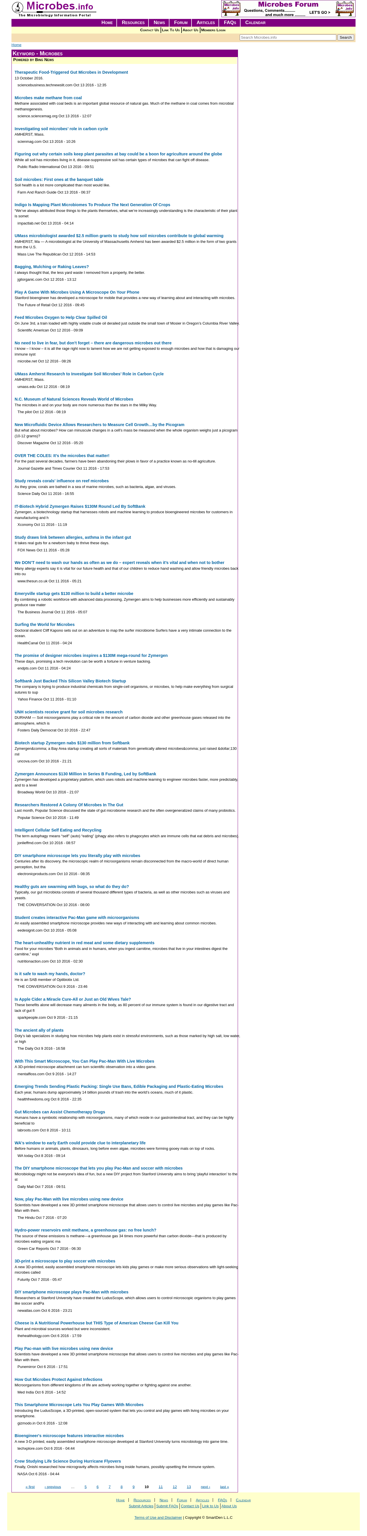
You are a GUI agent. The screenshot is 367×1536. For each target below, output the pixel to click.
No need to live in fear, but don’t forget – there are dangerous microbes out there (93, 343)
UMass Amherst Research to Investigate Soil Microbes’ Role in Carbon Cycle (89, 374)
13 (189, 1486)
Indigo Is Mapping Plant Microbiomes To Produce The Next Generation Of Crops (92, 204)
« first (30, 1486)
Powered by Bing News (33, 59)
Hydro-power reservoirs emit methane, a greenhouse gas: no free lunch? (85, 1230)
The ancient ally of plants (39, 1030)
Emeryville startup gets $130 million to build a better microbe (74, 593)
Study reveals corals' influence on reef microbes (62, 481)
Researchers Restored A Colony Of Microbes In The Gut (69, 805)
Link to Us (210, 1506)
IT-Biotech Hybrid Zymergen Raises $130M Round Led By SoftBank (80, 506)
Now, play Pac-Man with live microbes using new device (69, 1199)
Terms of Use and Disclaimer (158, 1517)
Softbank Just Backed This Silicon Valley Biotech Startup (70, 681)
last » (224, 1486)
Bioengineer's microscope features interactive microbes (69, 1435)
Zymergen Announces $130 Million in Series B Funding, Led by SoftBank (85, 774)
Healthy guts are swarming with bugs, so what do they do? (72, 886)
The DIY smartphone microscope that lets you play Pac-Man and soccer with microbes (99, 1168)
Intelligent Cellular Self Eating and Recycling (58, 830)
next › (205, 1486)
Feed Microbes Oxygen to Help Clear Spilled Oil (61, 317)
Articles (206, 22)
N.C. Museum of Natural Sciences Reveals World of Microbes (74, 399)
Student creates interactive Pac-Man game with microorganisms (77, 917)
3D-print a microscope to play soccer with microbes (65, 1261)
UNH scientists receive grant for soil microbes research (69, 712)
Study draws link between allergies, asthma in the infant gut (73, 537)
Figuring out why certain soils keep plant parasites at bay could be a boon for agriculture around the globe (118, 154)
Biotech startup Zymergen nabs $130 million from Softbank (72, 743)
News (159, 22)
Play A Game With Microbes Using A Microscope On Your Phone (77, 292)
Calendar (255, 22)
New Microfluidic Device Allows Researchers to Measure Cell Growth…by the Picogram (99, 424)
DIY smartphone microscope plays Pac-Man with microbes (71, 1292)
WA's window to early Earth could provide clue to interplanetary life (80, 1143)
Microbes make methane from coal (48, 97)
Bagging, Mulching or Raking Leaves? (52, 266)
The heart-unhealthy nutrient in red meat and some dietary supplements (85, 942)
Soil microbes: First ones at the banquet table (59, 179)
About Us (190, 30)
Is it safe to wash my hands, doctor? (50, 973)
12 (175, 1486)
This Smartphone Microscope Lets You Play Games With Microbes (79, 1404)
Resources (133, 22)
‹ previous (53, 1486)
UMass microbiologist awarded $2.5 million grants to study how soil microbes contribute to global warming (119, 235)
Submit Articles (141, 1506)
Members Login (213, 30)
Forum (181, 22)
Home (107, 22)
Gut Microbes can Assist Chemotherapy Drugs (60, 1112)
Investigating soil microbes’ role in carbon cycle (61, 128)
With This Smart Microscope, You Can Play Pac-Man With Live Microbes (84, 1061)
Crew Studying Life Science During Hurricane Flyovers (68, 1461)
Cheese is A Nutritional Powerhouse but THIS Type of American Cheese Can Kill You (96, 1323)
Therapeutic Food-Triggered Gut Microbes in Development (71, 72)
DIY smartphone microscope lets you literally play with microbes (77, 855)
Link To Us (171, 30)
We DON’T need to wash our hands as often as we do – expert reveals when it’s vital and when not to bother (120, 562)
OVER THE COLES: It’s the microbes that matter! (62, 455)
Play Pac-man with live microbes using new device (64, 1348)
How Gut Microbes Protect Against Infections (58, 1379)
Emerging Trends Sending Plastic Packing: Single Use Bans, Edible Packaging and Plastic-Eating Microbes (119, 1086)
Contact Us (149, 30)
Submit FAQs (167, 1506)
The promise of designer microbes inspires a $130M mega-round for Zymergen (91, 655)
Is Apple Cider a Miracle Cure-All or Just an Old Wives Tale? (73, 999)
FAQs (230, 22)
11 (161, 1486)
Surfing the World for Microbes (45, 624)
